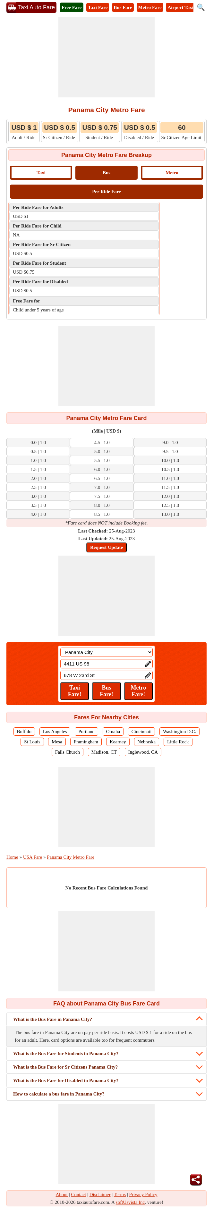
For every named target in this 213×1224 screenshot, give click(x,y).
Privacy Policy (143, 1194)
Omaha (113, 731)
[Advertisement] (106, 57)
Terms (120, 1194)
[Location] (106, 652)
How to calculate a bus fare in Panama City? (59, 1093)
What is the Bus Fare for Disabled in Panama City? (65, 1080)
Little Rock (178, 741)
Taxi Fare (97, 7)
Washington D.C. (179, 731)
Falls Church (67, 752)
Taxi (41, 172)
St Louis (32, 741)
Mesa (57, 741)
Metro (172, 172)
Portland (86, 731)
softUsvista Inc (130, 1202)
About (62, 1194)
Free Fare (71, 7)
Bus (106, 172)
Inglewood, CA (143, 752)
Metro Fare (150, 7)
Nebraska (147, 741)
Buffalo (24, 731)
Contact (78, 1194)
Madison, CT (104, 752)
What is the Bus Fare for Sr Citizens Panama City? (65, 1067)
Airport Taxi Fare (185, 7)
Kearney (118, 741)
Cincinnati (142, 731)
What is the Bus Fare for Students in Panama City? (65, 1053)
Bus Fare (123, 7)
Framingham (86, 741)
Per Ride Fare (106, 191)
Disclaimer (100, 1194)
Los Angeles (55, 731)
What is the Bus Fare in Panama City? (52, 1019)
